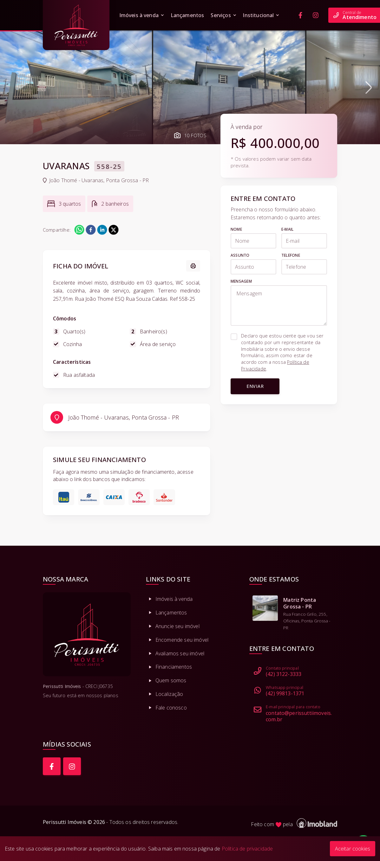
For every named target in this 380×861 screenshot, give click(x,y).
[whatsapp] (79, 230)
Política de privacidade (247, 848)
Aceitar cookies (352, 848)
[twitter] (113, 230)
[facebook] (91, 230)
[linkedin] (102, 230)
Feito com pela (294, 823)
